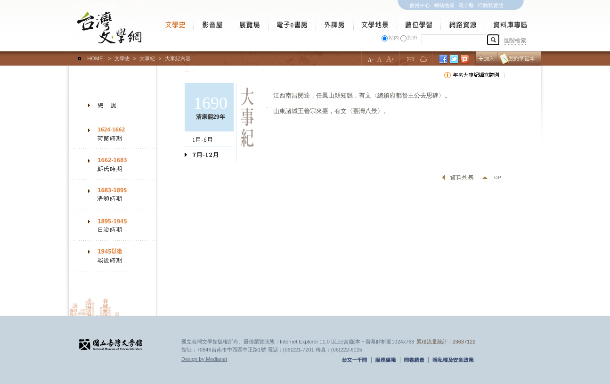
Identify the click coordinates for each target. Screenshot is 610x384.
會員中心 (419, 5)
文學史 (122, 58)
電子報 (466, 5)
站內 (394, 38)
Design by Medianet (204, 359)
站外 (412, 38)
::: (71, 54)
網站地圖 (444, 5)
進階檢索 (515, 40)
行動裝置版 (491, 5)
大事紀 (147, 58)
